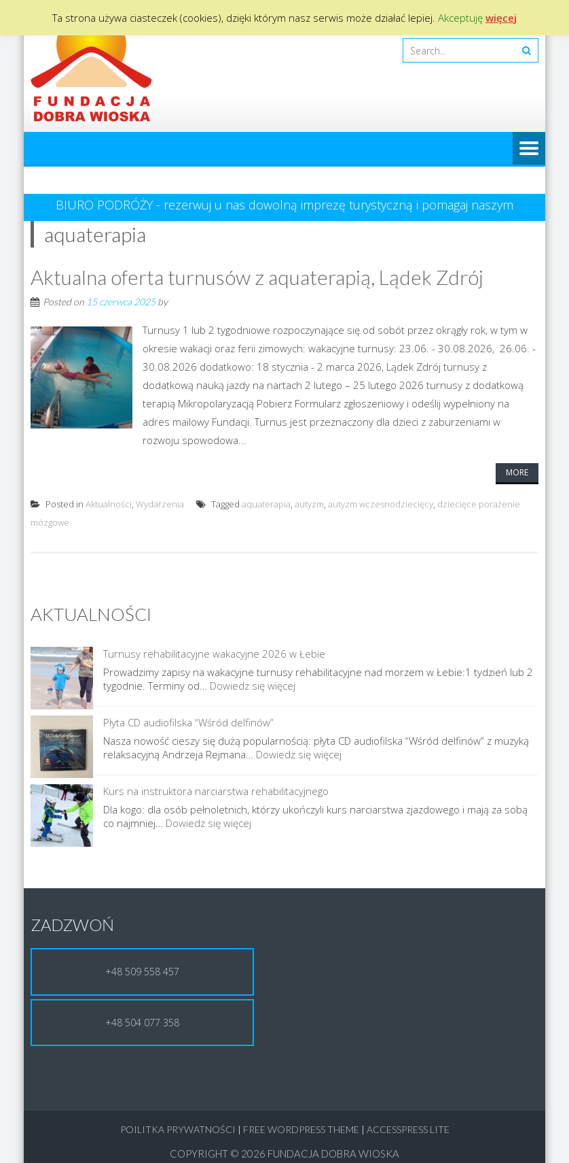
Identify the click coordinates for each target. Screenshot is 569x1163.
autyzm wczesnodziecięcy (380, 504)
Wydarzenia (160, 504)
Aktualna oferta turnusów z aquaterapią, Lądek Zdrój (257, 277)
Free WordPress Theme (301, 1119)
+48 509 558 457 (142, 961)
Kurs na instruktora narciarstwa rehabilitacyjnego (153, 781)
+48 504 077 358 (142, 1012)
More (517, 472)
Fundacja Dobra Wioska (333, 1143)
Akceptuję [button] (460, 17)
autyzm (309, 504)
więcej (501, 17)
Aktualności (109, 504)
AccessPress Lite (408, 1119)
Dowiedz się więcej (135, 685)
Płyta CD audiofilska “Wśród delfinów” (126, 717)
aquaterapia (266, 504)
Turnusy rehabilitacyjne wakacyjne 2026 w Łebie (152, 653)
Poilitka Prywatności (178, 1119)
